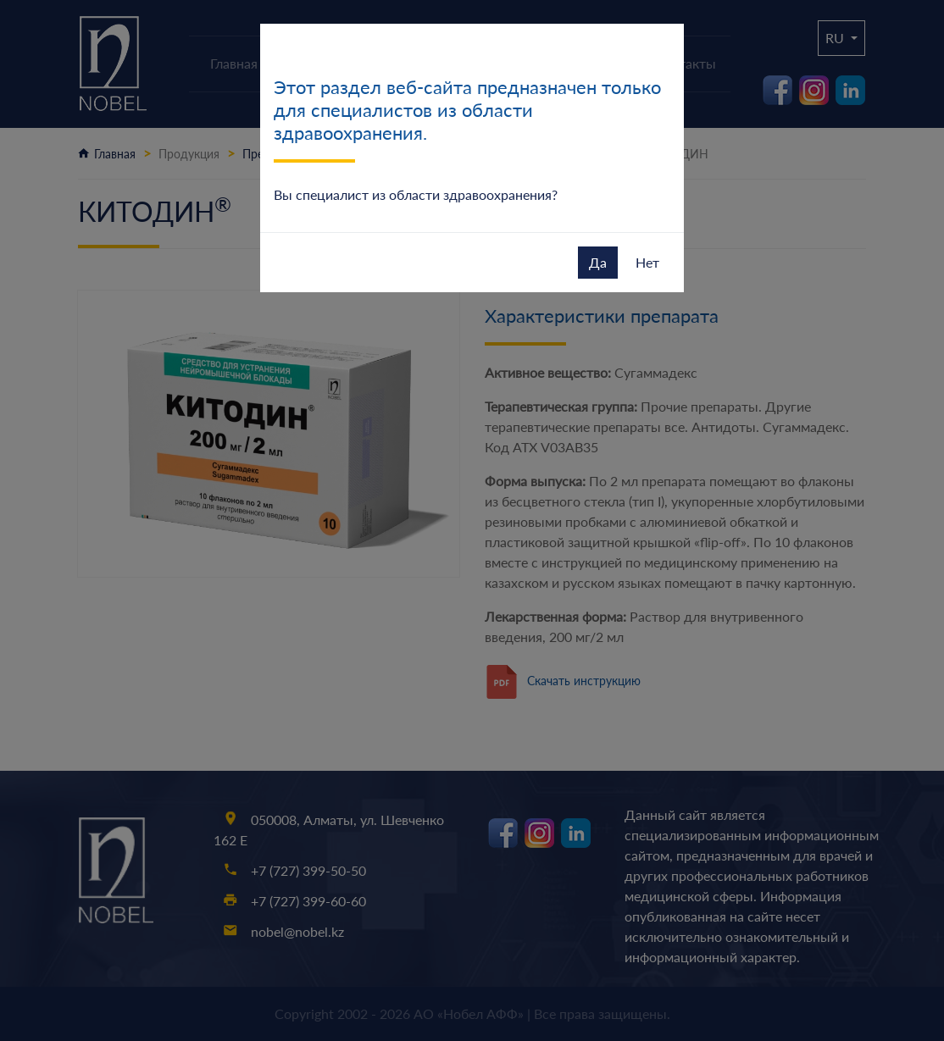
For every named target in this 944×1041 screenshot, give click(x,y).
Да (598, 262)
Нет (647, 262)
